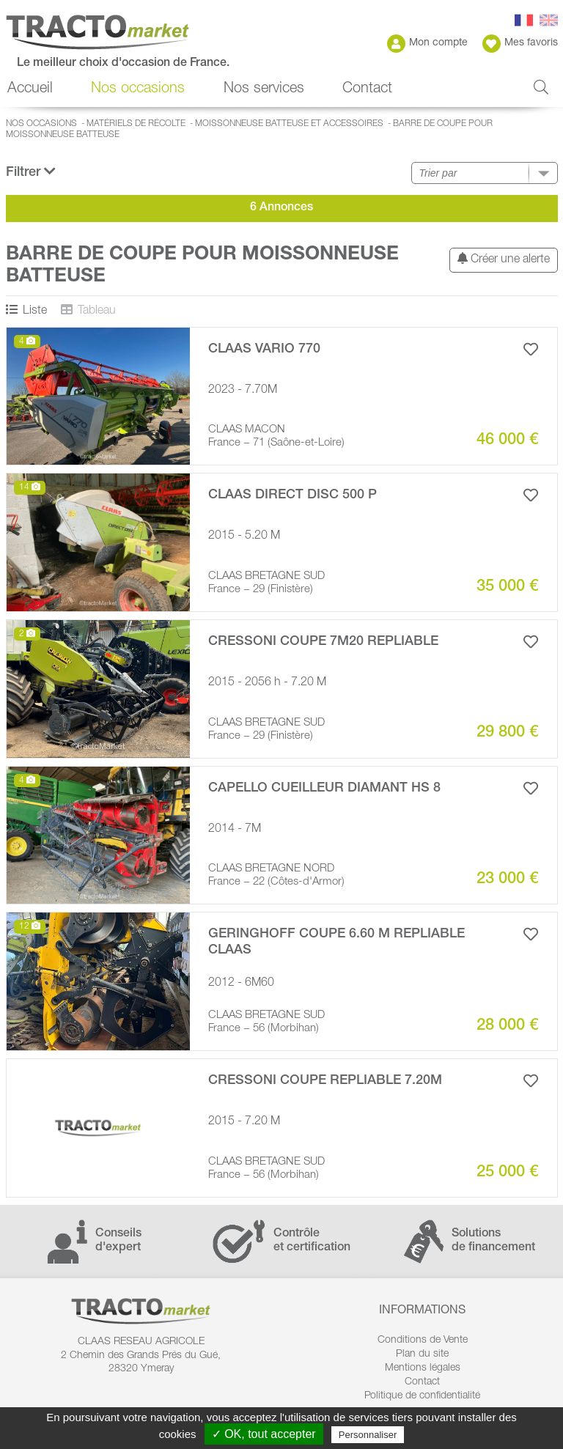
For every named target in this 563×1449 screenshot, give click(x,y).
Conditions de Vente (423, 1340)
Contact (367, 89)
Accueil (30, 89)
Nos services (264, 89)
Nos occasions (138, 89)
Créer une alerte (503, 259)
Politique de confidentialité (422, 1396)
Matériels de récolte (136, 123)
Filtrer (31, 172)
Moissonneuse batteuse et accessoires (289, 123)
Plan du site (422, 1354)
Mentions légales (422, 1368)
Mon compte (427, 43)
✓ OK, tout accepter (264, 1434)
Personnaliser (368, 1434)
